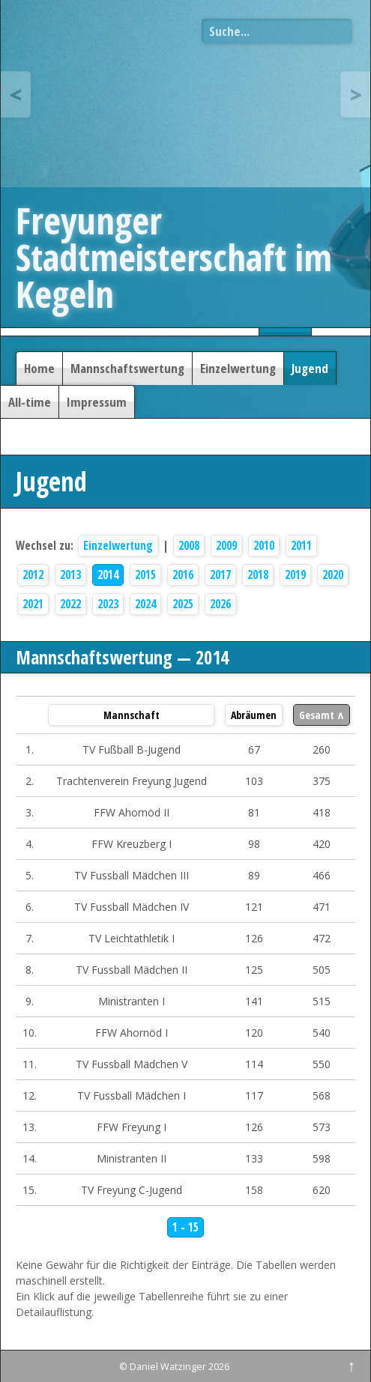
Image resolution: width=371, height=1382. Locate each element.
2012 (32, 575)
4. (29, 844)
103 (254, 781)
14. (29, 1158)
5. (29, 875)
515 (322, 1001)
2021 (32, 604)
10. (29, 1032)
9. (29, 1001)
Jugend (310, 368)
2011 (301, 546)
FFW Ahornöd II (131, 812)
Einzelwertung (238, 368)
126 (254, 938)
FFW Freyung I (131, 1127)
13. (29, 1127)
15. (29, 1190)
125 (254, 970)
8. (29, 970)
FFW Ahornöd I (131, 1032)
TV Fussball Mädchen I (131, 1095)
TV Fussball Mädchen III (131, 875)
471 (322, 907)
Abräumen (254, 715)
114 (254, 1064)
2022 (70, 604)
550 (322, 1064)
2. (29, 781)
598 (322, 1158)
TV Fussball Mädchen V (131, 1064)
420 (322, 844)
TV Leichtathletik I (131, 938)
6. (29, 907)
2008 (188, 546)
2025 (182, 604)
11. (29, 1064)
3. (29, 812)
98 (254, 844)
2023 (107, 604)
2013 (70, 575)
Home (39, 368)
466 (322, 875)
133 (254, 1158)
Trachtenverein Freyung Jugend (131, 781)
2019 (295, 575)
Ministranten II (131, 1158)
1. (29, 749)
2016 (182, 575)
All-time (29, 401)
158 (254, 1190)
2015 (145, 575)
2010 (263, 546)
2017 (220, 575)
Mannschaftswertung (127, 368)
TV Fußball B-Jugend (131, 749)
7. (29, 938)
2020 (332, 575)
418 (322, 812)
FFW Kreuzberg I (131, 844)
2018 (257, 575)
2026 (220, 604)
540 (322, 1032)
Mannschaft (131, 715)
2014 (107, 575)
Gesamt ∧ (321, 715)
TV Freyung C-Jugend (131, 1190)
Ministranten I (131, 1001)
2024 (145, 604)
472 (322, 938)
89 (254, 875)
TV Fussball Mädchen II (131, 970)
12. (29, 1095)
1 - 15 (185, 1227)
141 (254, 1001)
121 (254, 907)
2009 (226, 546)
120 (254, 1032)
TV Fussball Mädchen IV (131, 907)
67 (254, 749)
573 (322, 1127)
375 (322, 781)
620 (322, 1190)
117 (254, 1095)
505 (322, 970)
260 (322, 749)
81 (254, 812)
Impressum (97, 401)
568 (322, 1095)
